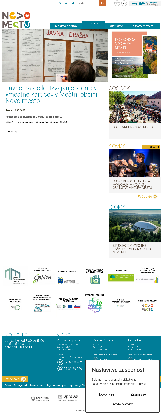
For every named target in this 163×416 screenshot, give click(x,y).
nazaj (14, 131)
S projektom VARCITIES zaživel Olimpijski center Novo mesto (132, 249)
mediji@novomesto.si (143, 354)
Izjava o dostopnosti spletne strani (24, 385)
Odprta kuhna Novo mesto (133, 127)
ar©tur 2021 (81, 410)
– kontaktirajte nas (145, 3)
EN (124, 3)
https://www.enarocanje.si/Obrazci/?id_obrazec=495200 (36, 121)
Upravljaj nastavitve (122, 404)
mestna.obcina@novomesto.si (69, 357)
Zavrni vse (138, 394)
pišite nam (16, 379)
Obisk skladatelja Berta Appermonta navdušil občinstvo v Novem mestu (132, 184)
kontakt (117, 3)
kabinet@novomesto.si (108, 354)
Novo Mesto (23, 20)
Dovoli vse (106, 394)
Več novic (145, 196)
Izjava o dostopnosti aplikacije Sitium (68, 385)
